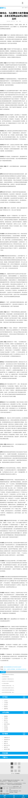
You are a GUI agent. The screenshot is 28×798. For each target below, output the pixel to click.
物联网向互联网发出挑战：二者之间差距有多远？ (11, 685)
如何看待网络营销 (5, 676)
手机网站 (6, 718)
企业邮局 (6, 729)
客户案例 (5, 733)
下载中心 (5, 757)
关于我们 (5, 697)
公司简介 (6, 700)
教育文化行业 (7, 745)
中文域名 (6, 722)
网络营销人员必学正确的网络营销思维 (9, 681)
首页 (23, 7)
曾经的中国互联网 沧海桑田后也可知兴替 (9, 690)
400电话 (6, 726)
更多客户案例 (7, 749)
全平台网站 (5, 712)
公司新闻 (6, 702)
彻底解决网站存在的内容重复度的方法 (9, 674)
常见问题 (5, 753)
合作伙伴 (6, 704)
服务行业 (6, 743)
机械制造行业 (7, 737)
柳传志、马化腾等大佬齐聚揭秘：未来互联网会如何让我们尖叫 (14, 669)
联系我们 (6, 706)
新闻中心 (26, 7)
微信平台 (6, 720)
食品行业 (6, 747)
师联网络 (4, 793)
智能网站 (6, 716)
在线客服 (6, 727)
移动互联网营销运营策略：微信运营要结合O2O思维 (11, 692)
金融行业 (6, 741)
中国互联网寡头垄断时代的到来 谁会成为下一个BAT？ (12, 687)
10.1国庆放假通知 (5, 683)
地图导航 (6, 708)
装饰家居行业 (7, 739)
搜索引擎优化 (7, 724)
